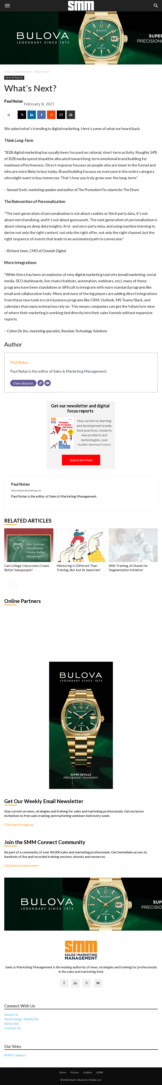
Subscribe (11, 1023)
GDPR (99, 1072)
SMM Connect (15, 1055)
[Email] (47, 383)
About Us (11, 1014)
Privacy (75, 1072)
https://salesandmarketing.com (26, 490)
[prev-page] (7, 584)
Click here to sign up (19, 824)
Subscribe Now (81, 460)
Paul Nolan (13, 101)
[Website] (40, 383)
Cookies (87, 1072)
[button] (7, 5)
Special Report (23, 72)
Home (8, 72)
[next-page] (13, 584)
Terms (63, 1072)
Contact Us (12, 1028)
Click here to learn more (21, 865)
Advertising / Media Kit (21, 1019)
